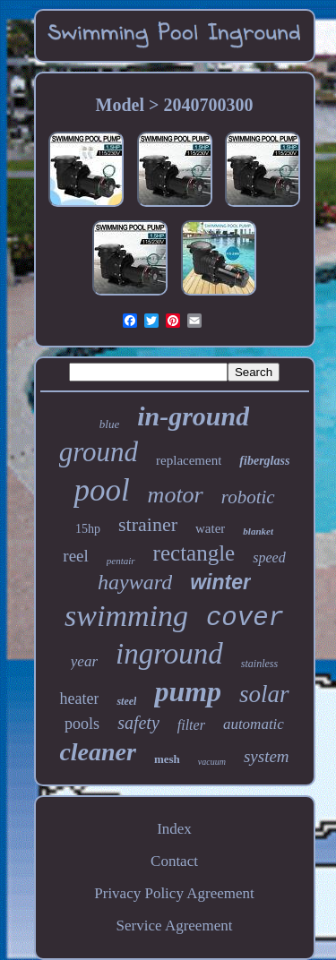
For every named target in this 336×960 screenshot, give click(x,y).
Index (174, 828)
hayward (135, 582)
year (84, 661)
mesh (167, 759)
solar (264, 694)
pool (101, 490)
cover (245, 618)
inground (169, 654)
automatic (253, 724)
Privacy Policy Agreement (174, 893)
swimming (126, 615)
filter (191, 725)
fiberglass (264, 460)
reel (75, 555)
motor (175, 495)
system (266, 756)
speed (269, 557)
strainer (147, 524)
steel (126, 701)
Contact (174, 861)
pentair (121, 560)
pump (187, 691)
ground (98, 451)
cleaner (97, 752)
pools (82, 724)
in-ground (193, 416)
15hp (87, 529)
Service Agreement (174, 925)
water (210, 528)
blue (109, 424)
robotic (248, 497)
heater (79, 698)
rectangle (194, 553)
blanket (258, 531)
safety (138, 723)
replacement (188, 460)
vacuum (212, 762)
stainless (259, 663)
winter (220, 582)
